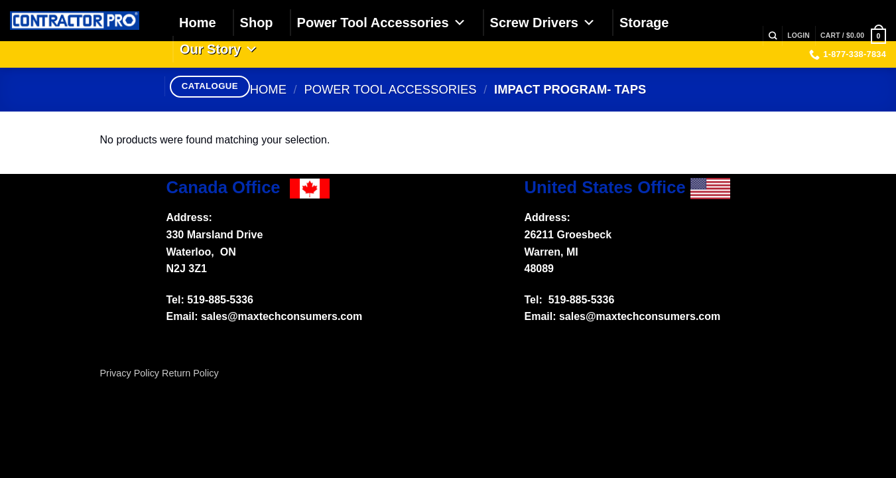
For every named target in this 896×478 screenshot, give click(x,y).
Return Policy (190, 373)
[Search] (773, 36)
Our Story (219, 49)
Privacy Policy (130, 373)
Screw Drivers (543, 22)
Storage (644, 22)
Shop (256, 22)
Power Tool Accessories (381, 22)
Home (197, 22)
